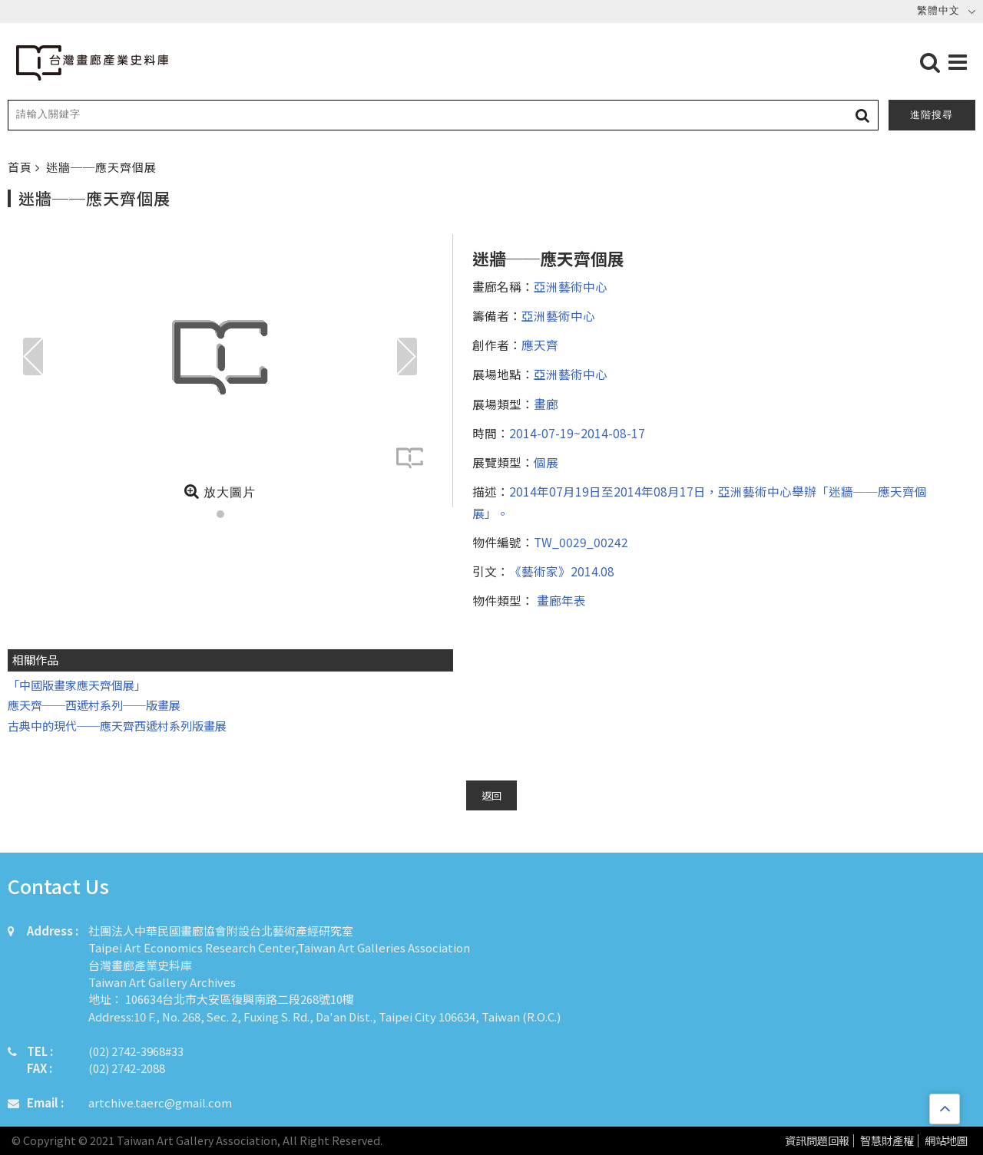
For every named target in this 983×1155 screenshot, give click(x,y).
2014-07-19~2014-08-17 (577, 432)
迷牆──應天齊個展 (101, 167)
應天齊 (539, 344)
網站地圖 (946, 1140)
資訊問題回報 (817, 1140)
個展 (546, 462)
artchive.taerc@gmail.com (160, 1102)
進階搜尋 (931, 114)
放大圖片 (220, 491)
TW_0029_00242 (581, 541)
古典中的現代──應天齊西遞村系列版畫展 (117, 726)
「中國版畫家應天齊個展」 (77, 685)
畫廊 (546, 403)
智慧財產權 (887, 1140)
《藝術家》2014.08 (561, 571)
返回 (491, 795)
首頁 (21, 167)
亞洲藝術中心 (570, 286)
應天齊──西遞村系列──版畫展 (94, 705)
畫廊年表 (560, 600)
